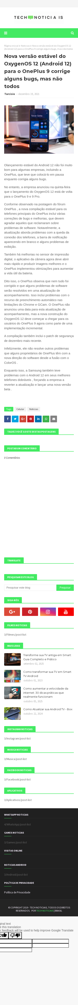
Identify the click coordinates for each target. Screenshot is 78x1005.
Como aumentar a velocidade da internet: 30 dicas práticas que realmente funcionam (45, 692)
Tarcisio (10, 94)
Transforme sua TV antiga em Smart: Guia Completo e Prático (47, 657)
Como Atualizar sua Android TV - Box (47, 709)
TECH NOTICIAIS (44, 910)
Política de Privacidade (17, 892)
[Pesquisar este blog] (30, 588)
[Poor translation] (15, 935)
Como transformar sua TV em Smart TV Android (47, 674)
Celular (20, 409)
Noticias (25, 45)
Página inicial (11, 45)
